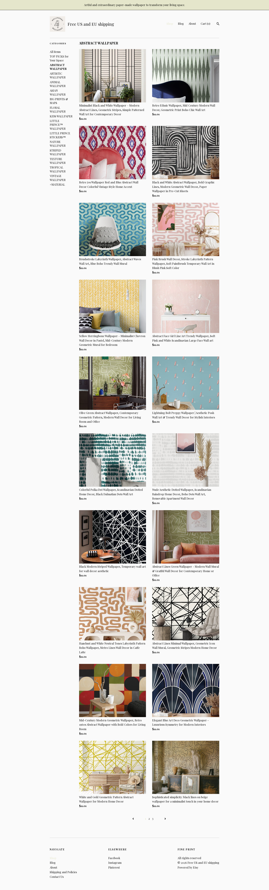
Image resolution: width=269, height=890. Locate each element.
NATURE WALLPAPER (58, 143)
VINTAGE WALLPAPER (58, 177)
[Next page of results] (165, 818)
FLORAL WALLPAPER (58, 109)
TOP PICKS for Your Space (59, 58)
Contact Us (57, 877)
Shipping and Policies (63, 872)
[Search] (218, 24)
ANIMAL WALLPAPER (58, 84)
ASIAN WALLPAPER (58, 92)
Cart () (205, 23)
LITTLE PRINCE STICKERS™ (60, 135)
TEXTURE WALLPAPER (58, 161)
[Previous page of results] (133, 818)
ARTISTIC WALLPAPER (58, 75)
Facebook (114, 858)
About (192, 23)
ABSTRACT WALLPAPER (58, 67)
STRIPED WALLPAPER (58, 152)
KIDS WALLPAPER (61, 116)
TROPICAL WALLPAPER (58, 169)
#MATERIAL (57, 184)
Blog (181, 23)
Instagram (114, 862)
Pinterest (114, 867)
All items (55, 52)
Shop (170, 23)
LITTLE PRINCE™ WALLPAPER (58, 124)
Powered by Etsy (188, 867)
